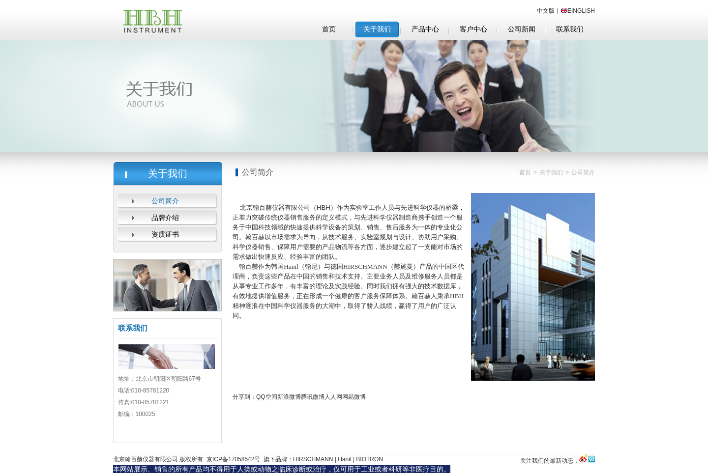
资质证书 (165, 234)
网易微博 (354, 396)
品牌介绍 (165, 218)
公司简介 (165, 201)
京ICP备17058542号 (233, 459)
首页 (525, 172)
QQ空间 (266, 396)
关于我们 (551, 172)
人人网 (333, 396)
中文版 (546, 10)
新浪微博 (289, 396)
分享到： (244, 396)
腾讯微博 (312, 396)
